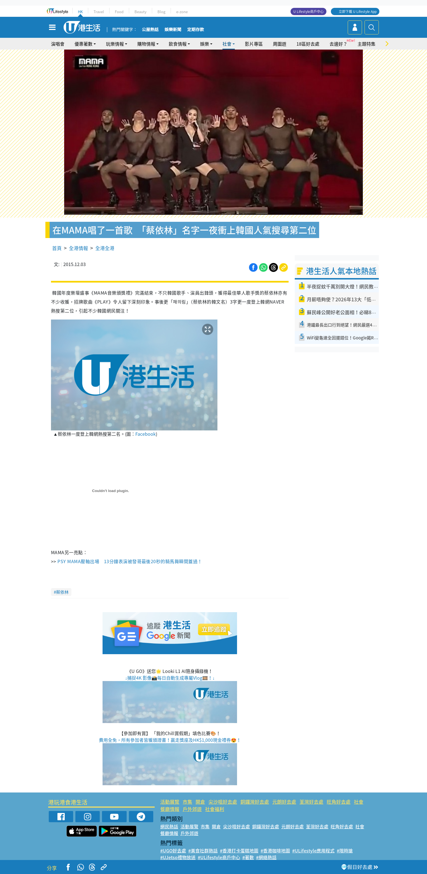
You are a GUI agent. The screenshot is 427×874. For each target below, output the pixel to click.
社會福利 (214, 808)
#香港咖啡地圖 (275, 850)
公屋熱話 (150, 29)
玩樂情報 (115, 43)
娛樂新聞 (172, 29)
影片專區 (254, 43)
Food (119, 11)
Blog (161, 11)
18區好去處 (307, 43)
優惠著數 (83, 43)
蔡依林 (62, 592)
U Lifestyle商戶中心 (308, 11)
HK (80, 11)
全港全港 (104, 247)
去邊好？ (338, 43)
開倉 (200, 801)
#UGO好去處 (173, 850)
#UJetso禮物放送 (178, 857)
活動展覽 (169, 801)
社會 (226, 43)
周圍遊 (279, 43)
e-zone (182, 11)
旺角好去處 (339, 801)
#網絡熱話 (266, 857)
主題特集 (366, 43)
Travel (99, 11)
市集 (187, 801)
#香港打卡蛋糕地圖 (239, 850)
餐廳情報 (169, 808)
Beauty (140, 11)
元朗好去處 (284, 801)
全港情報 (78, 247)
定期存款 (195, 29)
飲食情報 (178, 43)
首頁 (57, 247)
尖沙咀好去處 (222, 801)
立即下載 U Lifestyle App (358, 11)
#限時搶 (345, 850)
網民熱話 (169, 826)
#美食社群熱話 (203, 850)
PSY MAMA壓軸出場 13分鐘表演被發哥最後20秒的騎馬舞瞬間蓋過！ (129, 561)
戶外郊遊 (192, 808)
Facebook (145, 433)
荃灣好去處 (311, 801)
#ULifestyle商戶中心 (219, 857)
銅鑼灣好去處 (254, 801)
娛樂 (204, 43)
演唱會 (57, 43)
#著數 (248, 857)
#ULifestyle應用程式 (313, 850)
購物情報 (146, 43)
